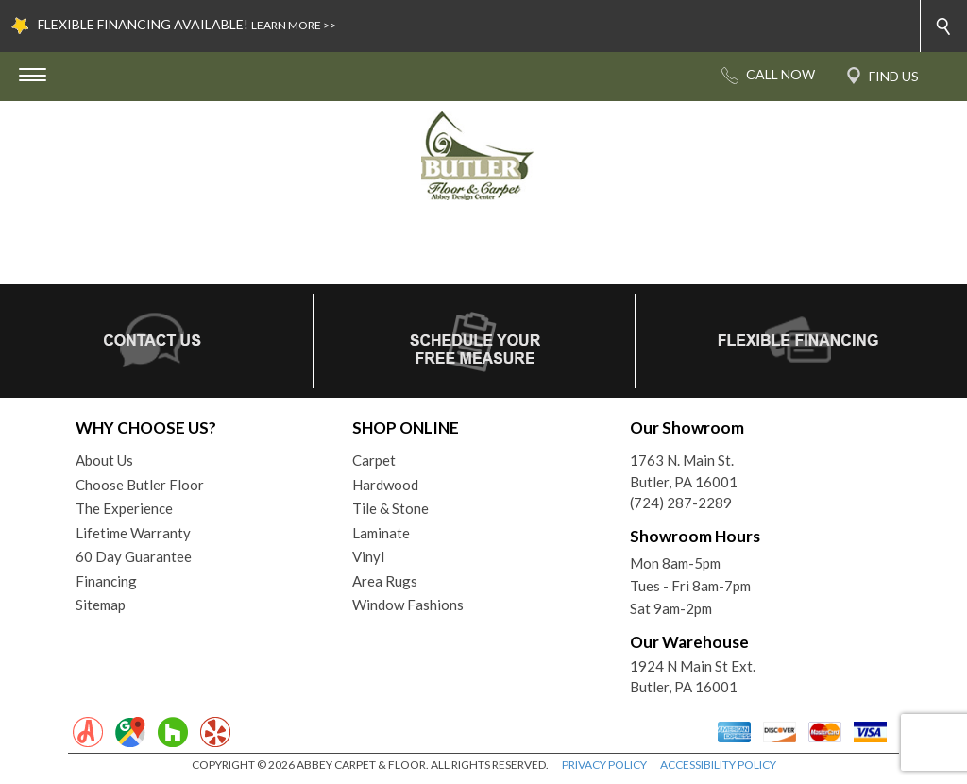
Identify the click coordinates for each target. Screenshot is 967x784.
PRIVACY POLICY (604, 765)
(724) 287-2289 (681, 502)
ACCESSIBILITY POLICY (718, 765)
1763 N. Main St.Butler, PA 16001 (684, 471)
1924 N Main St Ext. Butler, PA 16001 (692, 676)
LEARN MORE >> (293, 25)
